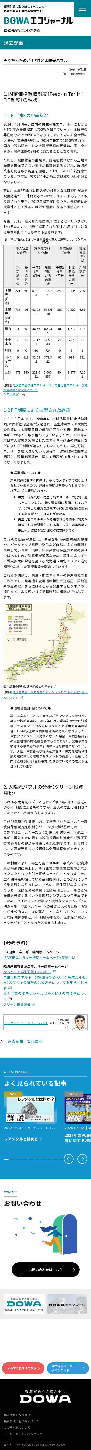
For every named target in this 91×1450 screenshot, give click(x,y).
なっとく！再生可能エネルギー (27, 971)
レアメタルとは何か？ (23, 1139)
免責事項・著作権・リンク (21, 1421)
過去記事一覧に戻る (25, 1041)
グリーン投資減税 (16, 1004)
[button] (6, 1159)
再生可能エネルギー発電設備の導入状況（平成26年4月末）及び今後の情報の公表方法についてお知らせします (45, 982)
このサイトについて (17, 1427)
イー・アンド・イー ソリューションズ (26, 1023)
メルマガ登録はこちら (21, 1368)
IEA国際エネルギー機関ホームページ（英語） (36, 957)
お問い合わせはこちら (46, 1269)
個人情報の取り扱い (17, 1415)
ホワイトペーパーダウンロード (63, 1368)
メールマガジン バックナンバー (24, 1434)
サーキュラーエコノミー (30, 1130)
